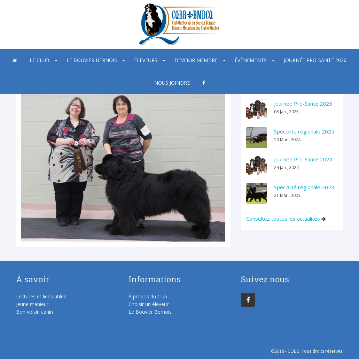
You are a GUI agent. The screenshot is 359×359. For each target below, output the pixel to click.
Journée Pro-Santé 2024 (303, 159)
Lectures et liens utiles (41, 296)
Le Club (39, 60)
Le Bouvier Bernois (92, 60)
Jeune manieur (32, 304)
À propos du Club (147, 296)
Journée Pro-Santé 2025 (303, 103)
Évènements (251, 60)
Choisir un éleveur (148, 304)
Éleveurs (145, 60)
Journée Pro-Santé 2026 (315, 60)
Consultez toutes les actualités (283, 218)
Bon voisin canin (34, 311)
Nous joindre (172, 82)
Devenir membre (196, 60)
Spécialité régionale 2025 (304, 131)
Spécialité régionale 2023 (304, 187)
